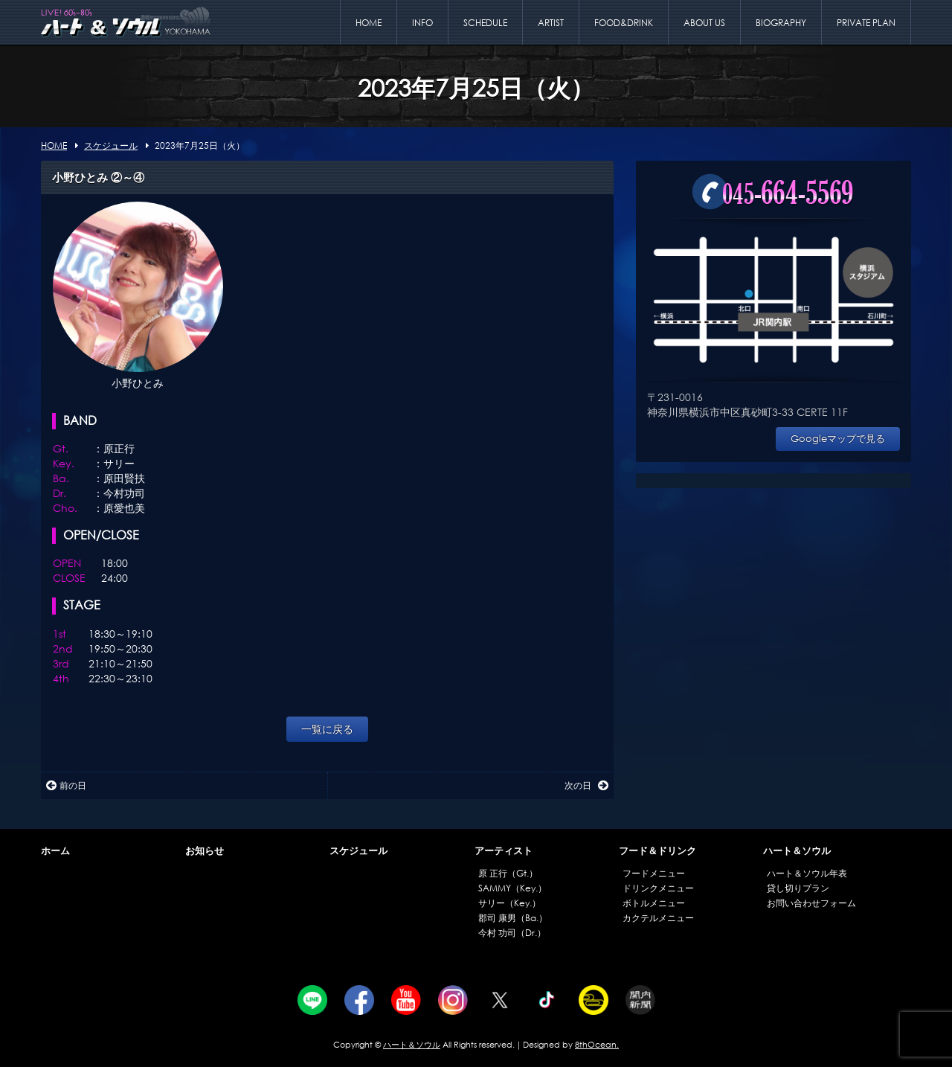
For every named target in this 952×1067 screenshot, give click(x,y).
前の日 (66, 785)
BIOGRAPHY (781, 22)
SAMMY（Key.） (512, 888)
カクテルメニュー (658, 917)
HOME (369, 22)
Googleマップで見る (838, 438)
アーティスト (504, 851)
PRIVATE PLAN (866, 22)
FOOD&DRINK (623, 22)
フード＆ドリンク (657, 851)
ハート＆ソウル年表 (807, 873)
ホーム (55, 851)
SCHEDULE (485, 22)
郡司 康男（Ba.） (512, 917)
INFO (422, 22)
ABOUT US (704, 22)
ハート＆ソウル (797, 851)
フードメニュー (654, 873)
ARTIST (551, 22)
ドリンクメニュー (658, 888)
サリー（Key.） (509, 903)
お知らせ (204, 851)
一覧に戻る (327, 729)
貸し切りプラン (798, 888)
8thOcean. (597, 1045)
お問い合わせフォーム (811, 903)
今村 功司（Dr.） (512, 932)
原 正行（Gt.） (508, 873)
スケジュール (358, 851)
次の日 (586, 785)
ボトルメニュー (654, 903)
